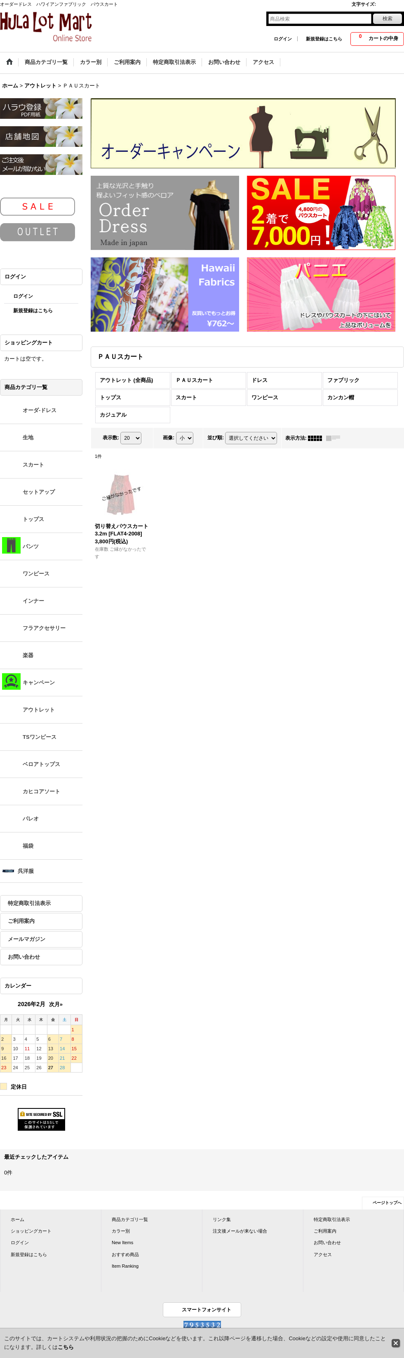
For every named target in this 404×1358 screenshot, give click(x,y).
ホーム (17, 1219)
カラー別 (121, 1230)
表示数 (111, 438)
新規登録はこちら (324, 38)
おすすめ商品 (125, 1254)
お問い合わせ (24, 957)
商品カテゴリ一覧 (130, 1219)
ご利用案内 (21, 921)
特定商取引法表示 (29, 903)
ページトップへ (387, 1202)
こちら (66, 1347)
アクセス (323, 1254)
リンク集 (222, 1219)
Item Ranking (125, 1266)
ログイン (283, 38)
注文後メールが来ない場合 (240, 1230)
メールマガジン (26, 939)
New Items (122, 1242)
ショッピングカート (31, 1230)
